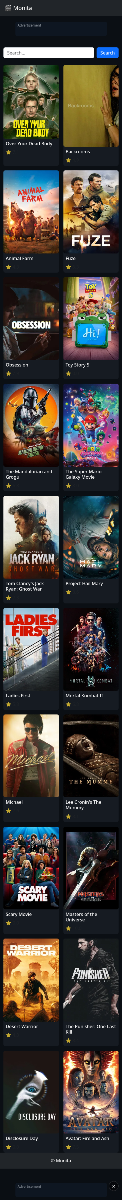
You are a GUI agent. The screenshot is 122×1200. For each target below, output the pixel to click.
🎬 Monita (18, 8)
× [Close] (114, 1186)
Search (107, 53)
